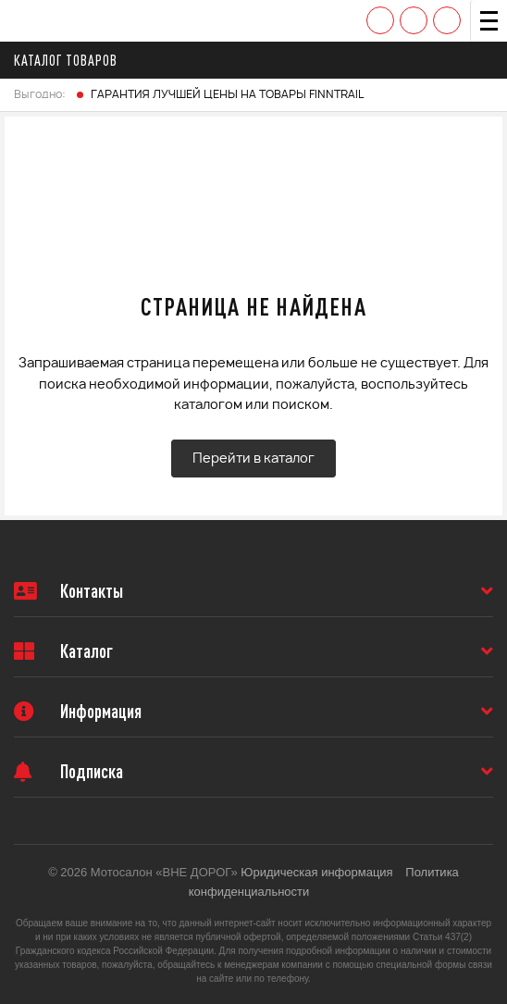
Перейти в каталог (253, 458)
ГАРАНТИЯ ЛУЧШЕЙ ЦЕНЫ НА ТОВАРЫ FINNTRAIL (227, 94)
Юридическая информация (316, 872)
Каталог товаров (71, 60)
